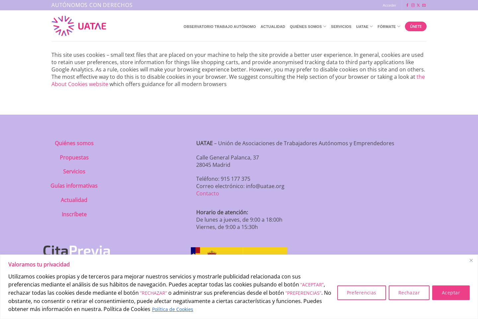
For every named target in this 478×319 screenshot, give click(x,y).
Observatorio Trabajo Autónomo (220, 27)
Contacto (207, 193)
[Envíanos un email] (424, 5)
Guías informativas (74, 185)
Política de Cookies (172, 309)
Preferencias (361, 292)
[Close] (471, 260)
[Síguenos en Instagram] (413, 5)
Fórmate (389, 26)
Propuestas (74, 157)
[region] (239, 287)
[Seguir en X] (418, 5)
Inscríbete (74, 214)
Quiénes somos (74, 143)
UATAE (364, 26)
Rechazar (409, 292)
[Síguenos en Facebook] (407, 5)
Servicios (341, 27)
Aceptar (451, 292)
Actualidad (273, 27)
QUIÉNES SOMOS (308, 26)
